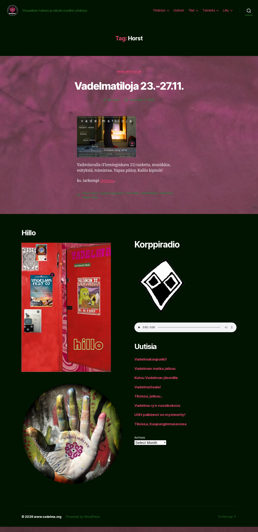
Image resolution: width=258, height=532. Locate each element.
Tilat (191, 13)
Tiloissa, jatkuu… (149, 401)
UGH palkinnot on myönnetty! (160, 420)
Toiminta (208, 13)
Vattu (115, 105)
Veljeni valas (90, 202)
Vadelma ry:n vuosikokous (158, 410)
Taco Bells (132, 198)
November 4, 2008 (142, 105)
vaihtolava (166, 198)
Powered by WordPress (84, 522)
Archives (139, 442)
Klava (94, 198)
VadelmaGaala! (148, 392)
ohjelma (107, 186)
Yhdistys (159, 13)
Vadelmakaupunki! (151, 364)
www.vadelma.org (48, 522)
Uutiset (178, 13)
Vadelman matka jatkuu (155, 373)
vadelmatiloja (129, 77)
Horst (85, 198)
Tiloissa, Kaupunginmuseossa (161, 429)
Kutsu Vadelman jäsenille (157, 383)
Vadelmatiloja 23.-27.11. (128, 91)
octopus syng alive (111, 198)
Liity (226, 13)
